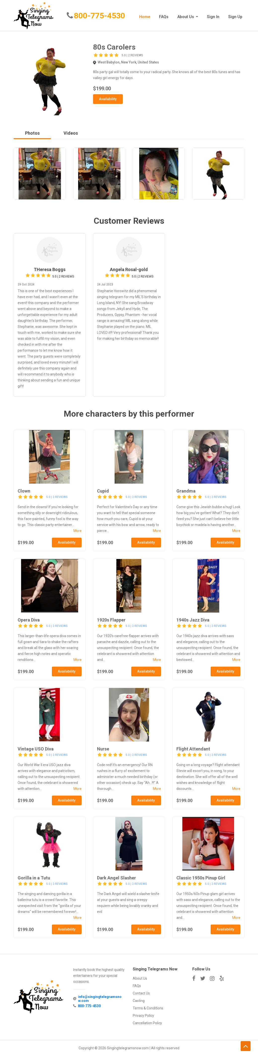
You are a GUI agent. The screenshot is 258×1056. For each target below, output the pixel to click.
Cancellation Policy (147, 1023)
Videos (71, 133)
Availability (108, 99)
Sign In (213, 17)
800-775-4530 (100, 16)
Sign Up (235, 17)
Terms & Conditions (148, 1008)
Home (144, 17)
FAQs (163, 17)
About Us (186, 17)
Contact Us (141, 993)
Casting (139, 1001)
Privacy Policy (143, 1016)
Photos (32, 133)
